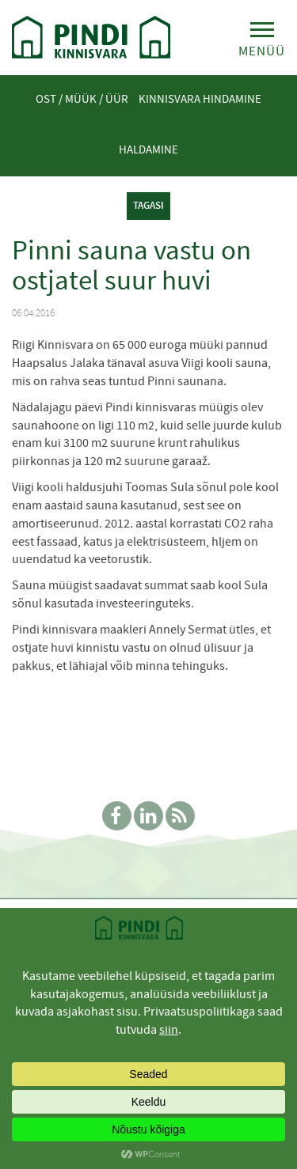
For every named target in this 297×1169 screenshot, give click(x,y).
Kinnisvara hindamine (200, 99)
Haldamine (148, 149)
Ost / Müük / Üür (82, 99)
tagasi (148, 205)
